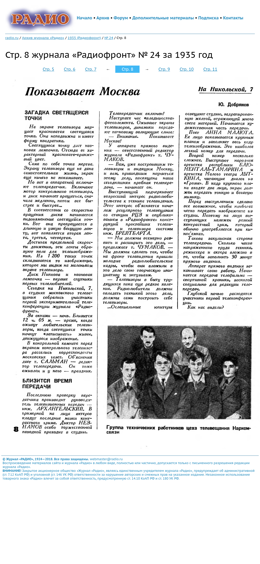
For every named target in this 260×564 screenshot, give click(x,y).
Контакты (233, 18)
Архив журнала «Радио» (43, 37)
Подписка (208, 18)
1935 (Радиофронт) (84, 37)
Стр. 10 (186, 69)
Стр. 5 (48, 69)
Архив (102, 18)
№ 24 (108, 37)
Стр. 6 (70, 69)
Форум (121, 18)
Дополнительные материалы (163, 18)
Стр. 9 (164, 69)
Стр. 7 (90, 69)
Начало (84, 18)
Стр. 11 (210, 69)
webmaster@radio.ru (106, 459)
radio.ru (12, 37)
